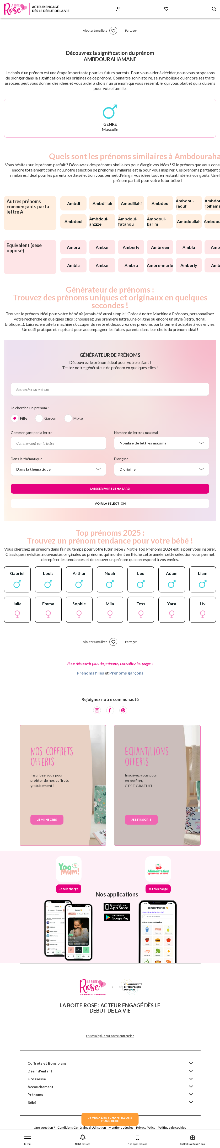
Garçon (50, 418)
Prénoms (35, 1094)
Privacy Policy (145, 1127)
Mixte (78, 418)
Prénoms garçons (126, 672)
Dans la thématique (26, 458)
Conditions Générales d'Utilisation (81, 1127)
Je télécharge (68, 889)
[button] (27, 1138)
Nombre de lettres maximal (136, 432)
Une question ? (44, 1127)
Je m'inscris (47, 819)
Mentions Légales (121, 1127)
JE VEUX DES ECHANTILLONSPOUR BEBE (110, 1119)
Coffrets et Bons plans (47, 1063)
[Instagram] (97, 710)
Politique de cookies (172, 1127)
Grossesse (37, 1079)
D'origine (121, 458)
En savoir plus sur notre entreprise (110, 1036)
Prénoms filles (90, 672)
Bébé (32, 1102)
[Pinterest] (123, 710)
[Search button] (214, 9)
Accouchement (40, 1086)
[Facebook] (110, 710)
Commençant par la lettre (31, 432)
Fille (23, 418)
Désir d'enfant (40, 1071)
